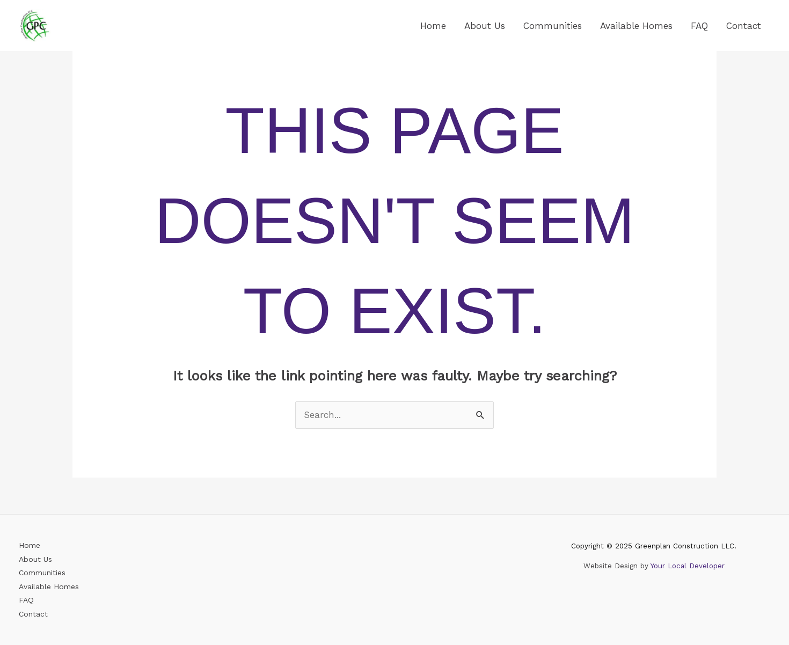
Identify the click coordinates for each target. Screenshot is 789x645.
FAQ (699, 25)
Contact (743, 25)
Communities (552, 25)
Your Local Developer (688, 566)
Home (433, 25)
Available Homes (636, 25)
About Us (484, 25)
